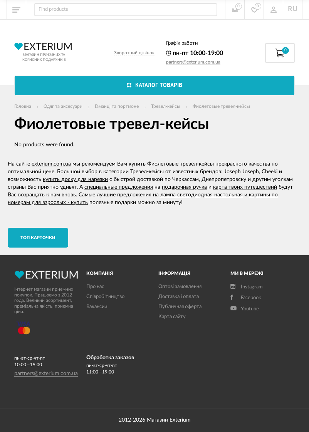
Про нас (95, 286)
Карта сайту (172, 316)
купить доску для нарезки (75, 179)
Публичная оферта (180, 306)
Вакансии (96, 306)
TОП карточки (37, 238)
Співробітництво (105, 296)
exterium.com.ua (51, 164)
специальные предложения (118, 187)
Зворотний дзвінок (134, 52)
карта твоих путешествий (245, 187)
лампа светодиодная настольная (201, 195)
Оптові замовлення (180, 286)
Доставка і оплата (178, 296)
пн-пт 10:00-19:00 (194, 53)
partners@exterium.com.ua (193, 62)
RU (292, 9)
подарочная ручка (184, 187)
